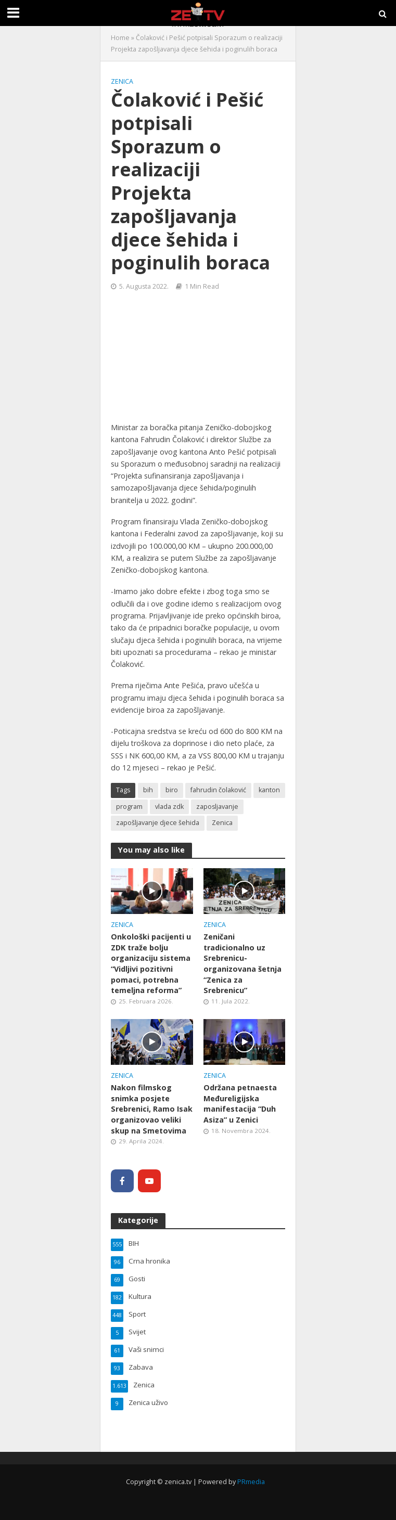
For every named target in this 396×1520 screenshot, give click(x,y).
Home (120, 37)
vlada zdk (169, 806)
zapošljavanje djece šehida (157, 822)
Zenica (122, 81)
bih (148, 789)
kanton (269, 789)
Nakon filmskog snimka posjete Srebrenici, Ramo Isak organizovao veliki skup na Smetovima (152, 1109)
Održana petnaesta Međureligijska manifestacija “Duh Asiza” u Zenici (240, 1104)
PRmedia (251, 1481)
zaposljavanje (217, 806)
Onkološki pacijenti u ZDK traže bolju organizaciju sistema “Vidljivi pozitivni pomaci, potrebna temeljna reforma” (151, 963)
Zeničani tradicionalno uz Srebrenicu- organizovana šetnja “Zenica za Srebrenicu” (242, 963)
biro (171, 789)
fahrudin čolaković (218, 789)
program (129, 806)
